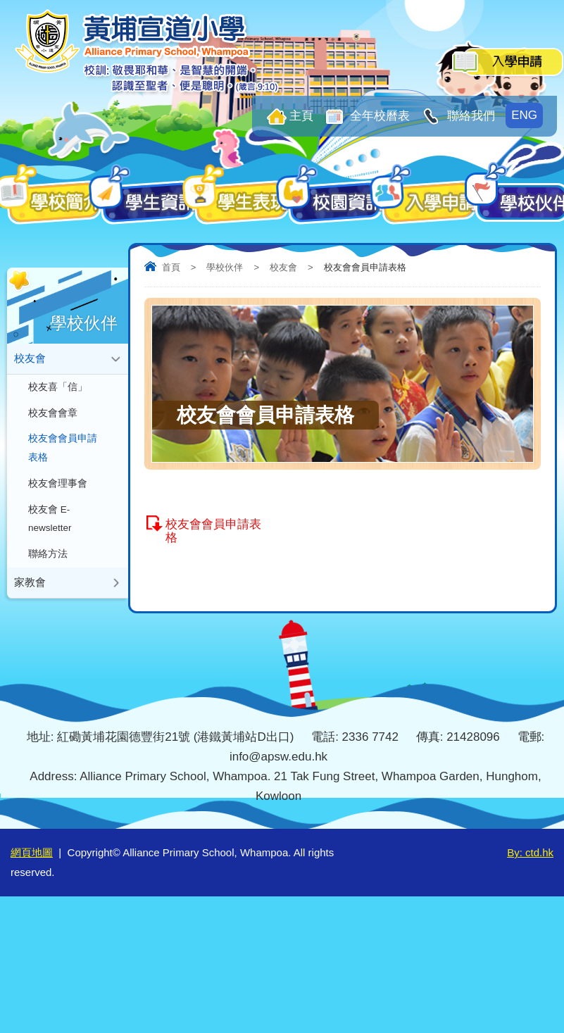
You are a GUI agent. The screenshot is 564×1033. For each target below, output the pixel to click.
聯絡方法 (48, 539)
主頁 (301, 116)
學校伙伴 (224, 267)
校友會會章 (52, 408)
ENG (524, 115)
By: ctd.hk (530, 852)
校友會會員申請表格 (213, 531)
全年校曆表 (379, 116)
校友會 (283, 267)
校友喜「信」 (57, 384)
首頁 (171, 267)
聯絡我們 (469, 116)
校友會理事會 (57, 474)
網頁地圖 (32, 852)
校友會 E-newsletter (50, 506)
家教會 (30, 566)
